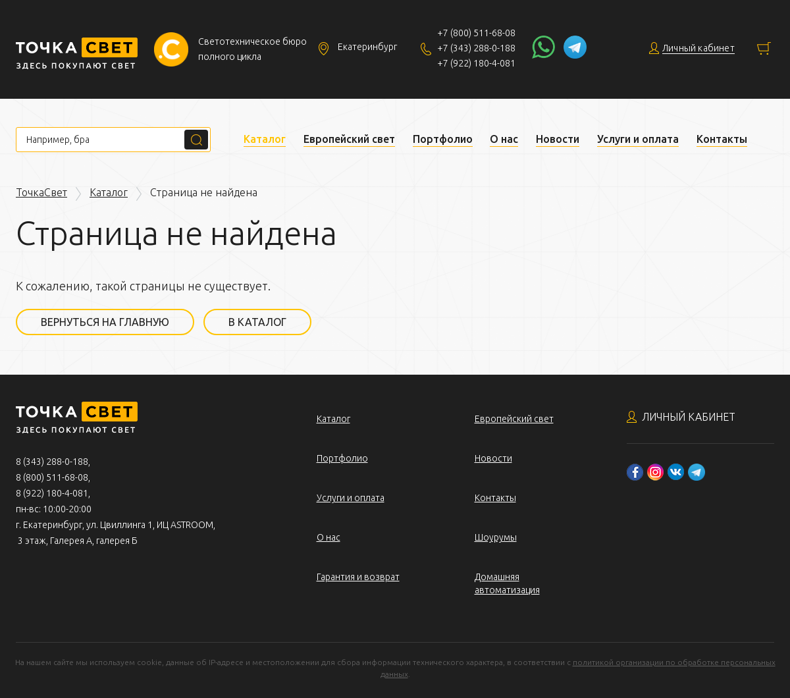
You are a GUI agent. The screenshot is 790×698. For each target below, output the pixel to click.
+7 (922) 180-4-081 (476, 63)
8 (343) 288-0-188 (52, 461)
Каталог (265, 139)
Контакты (722, 139)
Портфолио (443, 139)
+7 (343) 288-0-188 (476, 48)
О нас (504, 139)
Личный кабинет (688, 417)
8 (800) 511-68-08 (52, 477)
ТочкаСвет (41, 192)
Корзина (764, 48)
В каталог (257, 322)
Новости (557, 139)
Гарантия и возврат (358, 577)
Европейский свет (349, 139)
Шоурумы (496, 537)
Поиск (196, 139)
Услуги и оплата (638, 139)
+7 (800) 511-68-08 (476, 33)
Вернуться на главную (105, 322)
